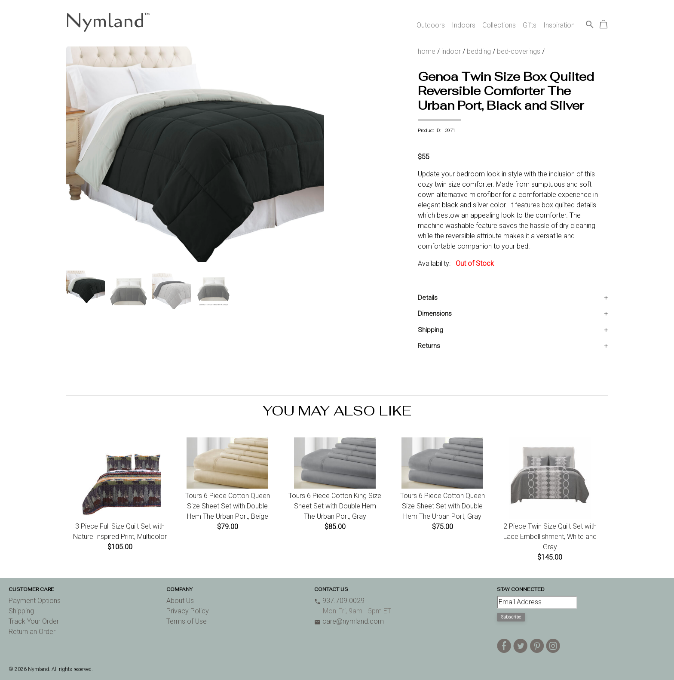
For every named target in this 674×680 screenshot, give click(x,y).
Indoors (463, 25)
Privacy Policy (187, 611)
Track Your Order (34, 621)
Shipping (430, 330)
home (426, 51)
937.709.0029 (339, 601)
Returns (429, 346)
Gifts (529, 25)
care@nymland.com (349, 621)
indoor (451, 51)
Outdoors (431, 25)
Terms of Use (186, 621)
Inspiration (559, 25)
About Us (180, 601)
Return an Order (32, 632)
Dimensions (435, 313)
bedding (479, 51)
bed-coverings (518, 51)
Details (428, 298)
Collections (499, 25)
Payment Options (35, 601)
